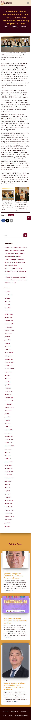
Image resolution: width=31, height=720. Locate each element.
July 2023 (7, 336)
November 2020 (9, 439)
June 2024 (7, 301)
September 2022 (9, 369)
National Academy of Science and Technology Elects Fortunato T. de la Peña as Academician (15, 262)
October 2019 (8, 475)
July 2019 (7, 484)
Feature (11, 215)
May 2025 (7, 291)
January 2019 (8, 503)
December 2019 (9, 468)
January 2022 (8, 394)
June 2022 (7, 378)
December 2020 (9, 436)
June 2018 (7, 526)
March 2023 (8, 349)
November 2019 (9, 471)
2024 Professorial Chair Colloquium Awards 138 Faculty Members (15, 621)
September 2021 (9, 407)
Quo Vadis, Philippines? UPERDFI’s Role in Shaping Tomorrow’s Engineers (13, 576)
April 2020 (7, 455)
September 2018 (9, 516)
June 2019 (7, 487)
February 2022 (9, 391)
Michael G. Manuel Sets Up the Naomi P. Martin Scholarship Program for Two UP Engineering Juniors (16, 280)
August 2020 (8, 449)
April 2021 (7, 423)
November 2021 (9, 401)
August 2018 (8, 519)
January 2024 (8, 317)
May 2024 (7, 304)
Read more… (9, 590)
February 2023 (9, 352)
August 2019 (8, 481)
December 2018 (9, 507)
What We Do (14, 711)
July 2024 (7, 298)
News (4, 716)
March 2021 (8, 426)
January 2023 (8, 356)
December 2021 (9, 397)
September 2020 (9, 446)
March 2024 (8, 311)
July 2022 (7, 375)
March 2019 (8, 497)
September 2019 (9, 478)
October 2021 (8, 404)
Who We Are (6, 711)
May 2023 (7, 343)
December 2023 (9, 320)
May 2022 (7, 381)
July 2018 (7, 523)
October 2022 (8, 365)
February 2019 (9, 500)
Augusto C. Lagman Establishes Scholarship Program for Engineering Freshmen (15, 271)
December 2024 (9, 295)
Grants (10, 716)
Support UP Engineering (21, 716)
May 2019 (7, 491)
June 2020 (7, 452)
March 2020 (8, 458)
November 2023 (9, 324)
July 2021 (7, 414)
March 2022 (8, 388)
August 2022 (8, 372)
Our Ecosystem (24, 711)
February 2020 (9, 462)
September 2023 (9, 330)
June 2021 (7, 417)
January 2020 (8, 465)
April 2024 (7, 308)
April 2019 (7, 494)
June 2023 (7, 340)
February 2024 (9, 314)
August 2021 (8, 410)
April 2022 (7, 385)
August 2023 (8, 333)
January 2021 (8, 433)
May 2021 (7, 420)
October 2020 (8, 442)
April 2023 (7, 346)
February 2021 (9, 430)
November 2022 (9, 362)
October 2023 (8, 327)
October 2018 (8, 513)
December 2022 (9, 359)
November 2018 (9, 510)
